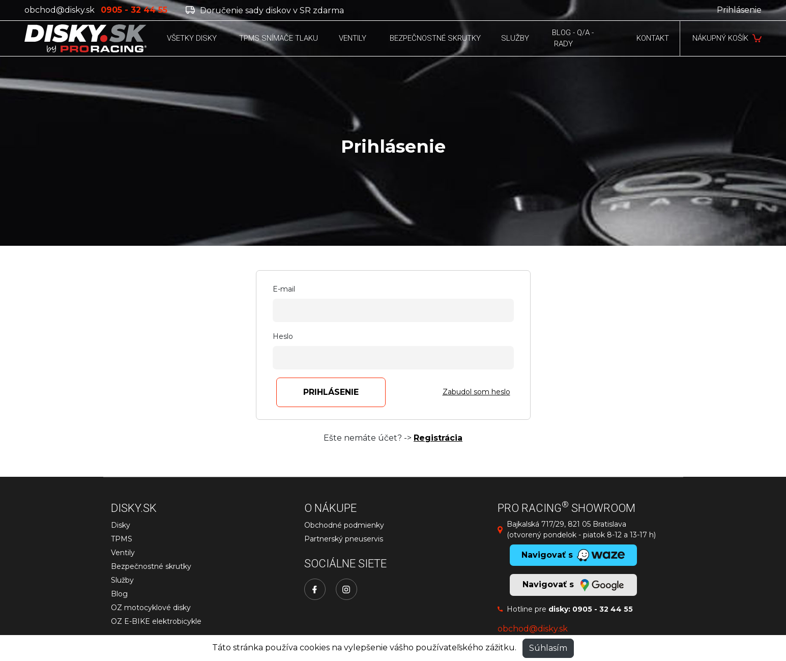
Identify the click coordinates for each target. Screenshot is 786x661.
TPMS (121, 538)
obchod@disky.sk (59, 10)
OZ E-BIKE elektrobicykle (156, 621)
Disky (120, 525)
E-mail (284, 289)
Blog (119, 593)
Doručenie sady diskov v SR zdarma (265, 10)
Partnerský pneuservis (343, 538)
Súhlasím (548, 648)
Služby (122, 580)
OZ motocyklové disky (151, 607)
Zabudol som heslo (476, 391)
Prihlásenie (739, 10)
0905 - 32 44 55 (602, 609)
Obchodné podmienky (344, 525)
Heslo (283, 336)
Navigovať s (572, 585)
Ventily (123, 552)
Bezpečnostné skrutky (151, 566)
